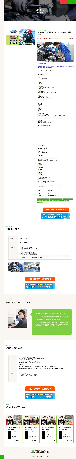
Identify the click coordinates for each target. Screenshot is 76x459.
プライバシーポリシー (39, 455)
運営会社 (33, 455)
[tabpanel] (20, 37)
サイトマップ (46, 455)
